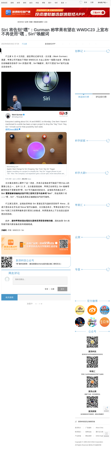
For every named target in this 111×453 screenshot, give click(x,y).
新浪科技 (21, 22)
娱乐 (31, 3)
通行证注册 (99, 432)
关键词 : (4, 230)
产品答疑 (78, 436)
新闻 (12, 3)
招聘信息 (88, 432)
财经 (24, 3)
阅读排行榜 (83, 97)
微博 (79, 44)
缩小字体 (59, 44)
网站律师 (88, 436)
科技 (37, 3)
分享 (92, 44)
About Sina (99, 427)
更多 (64, 3)
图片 (49, 3)
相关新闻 (9, 297)
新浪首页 (4, 3)
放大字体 (66, 44)
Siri (22, 230)
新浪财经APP (50, 44)
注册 (91, 2)
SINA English (100, 436)
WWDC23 (16, 230)
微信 (86, 44)
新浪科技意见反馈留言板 (86, 421)
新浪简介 (78, 427)
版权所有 (98, 445)
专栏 (56, 3)
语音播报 (106, 426)
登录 (46, 289)
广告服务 (88, 427)
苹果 (9, 230)
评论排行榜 (101, 97)
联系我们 (78, 432)
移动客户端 (103, 2)
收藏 (73, 44)
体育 (18, 3)
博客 (43, 3)
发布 (62, 289)
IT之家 (24, 44)
